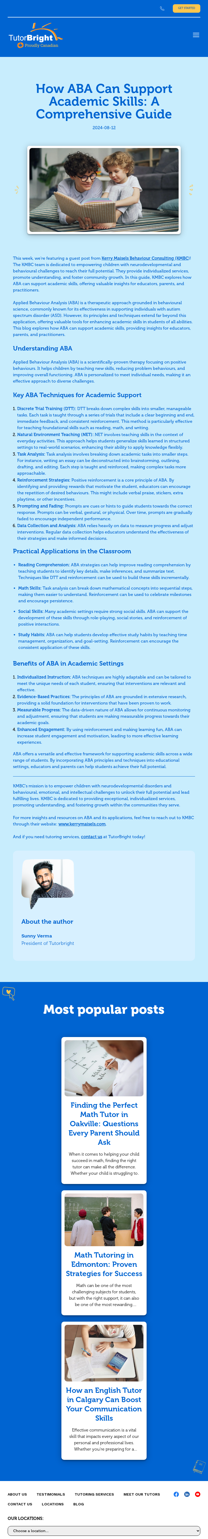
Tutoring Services (94, 1494)
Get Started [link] (186, 8)
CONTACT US (20, 1504)
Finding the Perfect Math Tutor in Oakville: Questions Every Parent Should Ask (104, 1124)
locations (53, 1504)
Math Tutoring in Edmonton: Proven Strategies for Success (104, 1264)
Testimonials (51, 1494)
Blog (78, 1504)
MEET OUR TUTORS (142, 1494)
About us (17, 1494)
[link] (162, 8)
